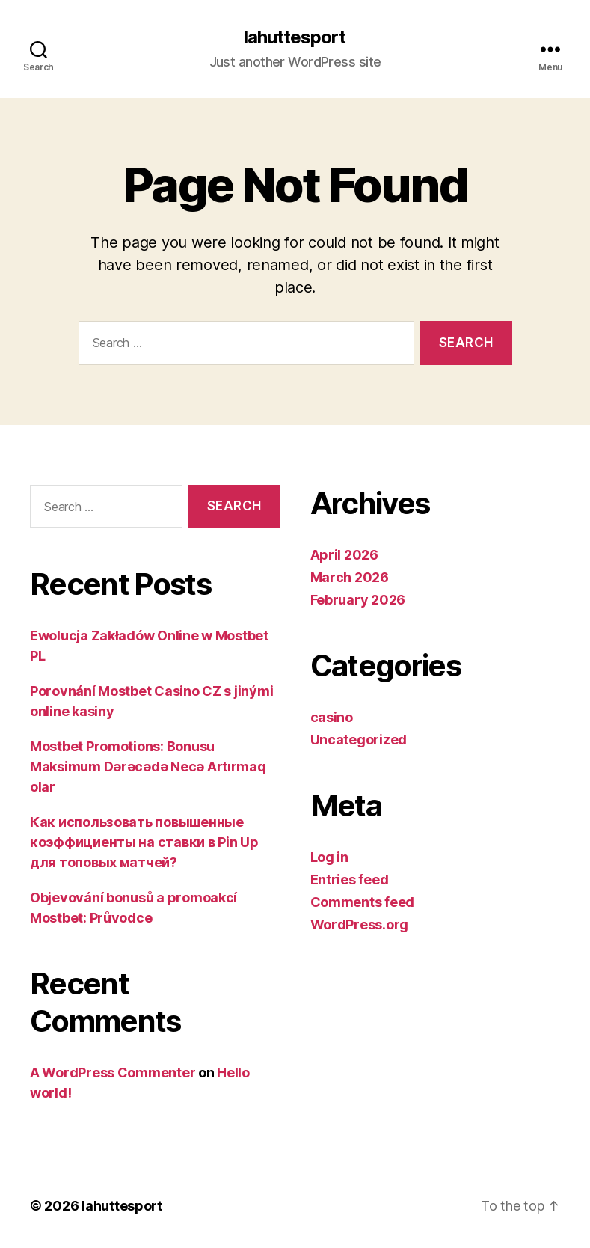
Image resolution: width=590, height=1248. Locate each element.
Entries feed (349, 879)
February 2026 (358, 600)
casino (331, 717)
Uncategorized (359, 739)
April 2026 (344, 555)
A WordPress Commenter (112, 1072)
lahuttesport (294, 37)
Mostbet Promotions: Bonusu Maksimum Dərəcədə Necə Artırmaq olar (148, 766)
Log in (329, 857)
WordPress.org (359, 924)
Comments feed (362, 902)
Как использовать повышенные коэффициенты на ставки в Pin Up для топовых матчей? (144, 842)
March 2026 (349, 577)
